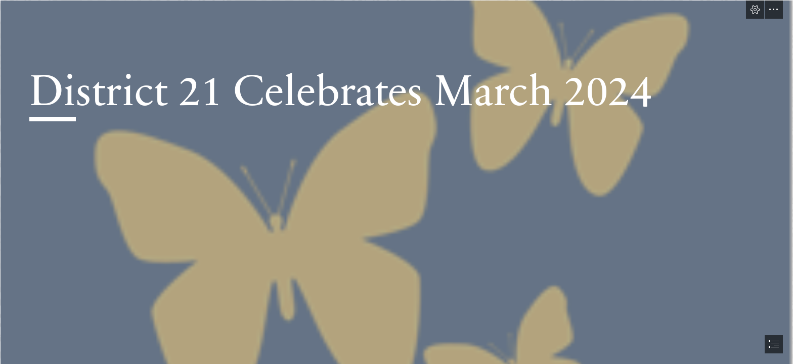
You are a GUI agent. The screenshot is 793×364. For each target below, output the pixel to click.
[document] (396, 182)
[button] (755, 10)
